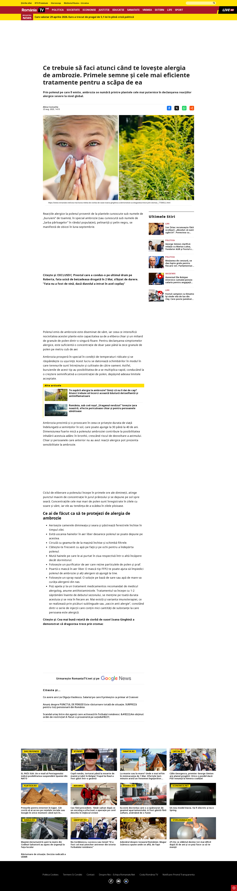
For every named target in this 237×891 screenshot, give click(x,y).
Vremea (147, 9)
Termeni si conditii (72, 874)
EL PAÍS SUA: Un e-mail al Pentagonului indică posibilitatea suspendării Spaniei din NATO (44, 776)
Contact (90, 874)
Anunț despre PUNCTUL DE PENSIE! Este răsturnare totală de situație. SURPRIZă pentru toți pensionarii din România (90, 706)
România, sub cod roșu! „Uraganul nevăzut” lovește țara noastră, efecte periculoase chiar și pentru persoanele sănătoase (103, 408)
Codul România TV (149, 874)
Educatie (118, 9)
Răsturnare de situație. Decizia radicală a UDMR (43, 855)
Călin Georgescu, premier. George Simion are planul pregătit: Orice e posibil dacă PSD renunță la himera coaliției (191, 776)
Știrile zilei (26, 3)
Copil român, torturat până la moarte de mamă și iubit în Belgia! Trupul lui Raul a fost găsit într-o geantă (92, 776)
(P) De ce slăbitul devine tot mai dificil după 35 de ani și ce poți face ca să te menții (190, 844)
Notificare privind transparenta (179, 874)
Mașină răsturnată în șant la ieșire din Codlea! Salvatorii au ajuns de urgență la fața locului (43, 844)
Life (169, 9)
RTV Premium (41, 3)
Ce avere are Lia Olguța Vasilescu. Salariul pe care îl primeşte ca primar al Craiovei (90, 697)
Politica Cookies (50, 874)
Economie (89, 9)
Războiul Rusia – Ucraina (76, 3)
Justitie (104, 9)
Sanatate (133, 9)
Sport (179, 9)
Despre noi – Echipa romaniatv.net (117, 874)
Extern (159, 9)
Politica (58, 9)
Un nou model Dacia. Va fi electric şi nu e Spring (192, 809)
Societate (73, 9)
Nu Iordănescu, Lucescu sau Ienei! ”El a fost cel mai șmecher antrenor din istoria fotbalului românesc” (93, 844)
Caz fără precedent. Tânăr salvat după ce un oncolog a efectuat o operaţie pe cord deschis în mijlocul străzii (93, 810)
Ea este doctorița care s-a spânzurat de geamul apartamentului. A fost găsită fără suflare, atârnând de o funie (143, 810)
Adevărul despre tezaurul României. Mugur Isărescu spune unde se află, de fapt (143, 843)
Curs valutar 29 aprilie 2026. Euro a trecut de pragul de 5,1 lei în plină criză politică (84, 17)
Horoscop (56, 3)
